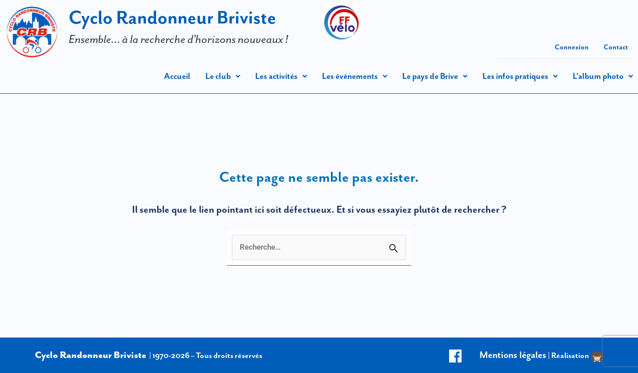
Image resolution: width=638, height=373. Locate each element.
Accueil (177, 75)
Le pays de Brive (435, 75)
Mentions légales (512, 355)
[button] (222, 76)
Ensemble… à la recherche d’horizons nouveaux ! (178, 38)
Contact (616, 46)
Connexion (572, 46)
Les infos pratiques (520, 75)
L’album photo (603, 75)
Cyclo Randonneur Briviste (172, 17)
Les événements (354, 75)
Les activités (281, 75)
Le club (222, 75)
